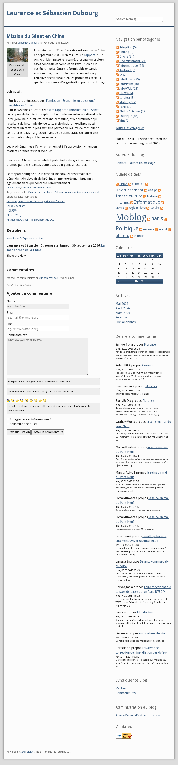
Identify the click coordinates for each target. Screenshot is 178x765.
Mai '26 (139, 281)
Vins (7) (124, 120)
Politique (26, 187)
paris (157, 218)
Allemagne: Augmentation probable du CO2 (30, 219)
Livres (17, 187)
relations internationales (78, 192)
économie (40, 192)
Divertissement (130, 190)
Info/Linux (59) (129, 79)
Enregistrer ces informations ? (30, 419)
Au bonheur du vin (152, 633)
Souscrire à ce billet (23, 424)
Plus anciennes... (126, 322)
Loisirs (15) (127, 97)
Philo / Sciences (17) (132, 111)
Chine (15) (126, 52)
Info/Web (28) (128, 88)
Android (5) (127, 70)
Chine (10, 187)
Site (9, 324)
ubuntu (122, 235)
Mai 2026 (122, 304)
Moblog (131, 217)
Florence (150, 344)
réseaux (148, 229)
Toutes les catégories (130, 128)
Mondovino (145, 612)
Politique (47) (128, 116)
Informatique (147, 202)
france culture (129, 196)
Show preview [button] (16, 255)
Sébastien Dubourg (28, 42)
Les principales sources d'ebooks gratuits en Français (36, 201)
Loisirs (155, 208)
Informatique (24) (131, 65)
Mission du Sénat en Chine (36, 36)
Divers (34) (126, 56)
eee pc (152, 190)
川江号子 (12, 210)
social (96, 192)
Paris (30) (125, 107)
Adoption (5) (128, 47)
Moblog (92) (127, 102)
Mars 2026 (123, 313)
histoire (152, 196)
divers (138, 183)
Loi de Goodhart (16, 205)
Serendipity (26, 751)
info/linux (123, 202)
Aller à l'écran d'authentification (138, 715)
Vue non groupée (48, 278)
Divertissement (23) (132, 61)
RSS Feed (122, 688)
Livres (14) (126, 93)
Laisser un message (142, 163)
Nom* (11, 301)
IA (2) (123, 75)
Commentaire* (17, 335)
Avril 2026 (123, 308)
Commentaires (126, 693)
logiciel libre (137, 208)
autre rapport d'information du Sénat (73, 110)
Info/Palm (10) (129, 84)
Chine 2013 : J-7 (15, 215)
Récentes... (122, 317)
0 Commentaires (42, 187)
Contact (121, 163)
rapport (89, 55)
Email (10, 312)
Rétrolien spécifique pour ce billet (25, 238)
